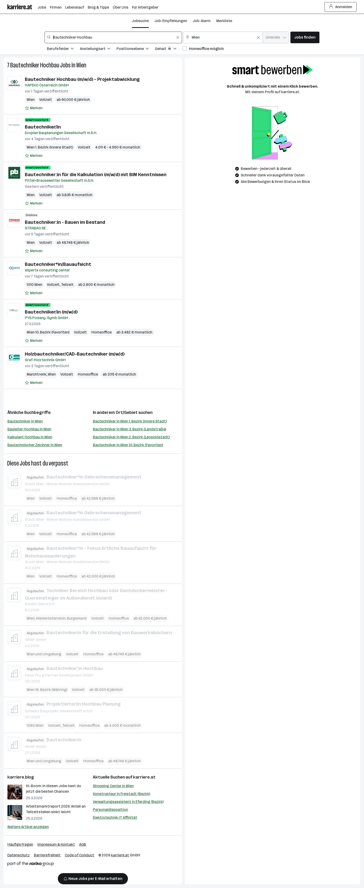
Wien (81, 65)
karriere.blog (20, 777)
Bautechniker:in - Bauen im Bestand (65, 222)
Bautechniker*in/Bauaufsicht (58, 264)
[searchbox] (113, 37)
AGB (82, 844)
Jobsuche (140, 21)
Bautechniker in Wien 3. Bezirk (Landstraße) (129, 429)
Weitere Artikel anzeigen (28, 827)
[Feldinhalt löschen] (178, 37)
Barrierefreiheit (47, 855)
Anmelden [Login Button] (340, 7)
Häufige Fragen (20, 844)
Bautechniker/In (43, 127)
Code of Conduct (79, 855)
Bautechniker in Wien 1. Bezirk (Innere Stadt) (130, 421)
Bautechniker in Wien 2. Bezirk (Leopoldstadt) (131, 437)
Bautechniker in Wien (25, 421)
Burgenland (77, 618)
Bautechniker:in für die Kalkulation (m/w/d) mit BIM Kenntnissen (95, 174)
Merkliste (224, 21)
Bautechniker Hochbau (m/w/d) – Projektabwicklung (82, 79)
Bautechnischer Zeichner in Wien (34, 445)
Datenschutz (18, 855)
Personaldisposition (110, 809)
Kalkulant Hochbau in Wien (29, 437)
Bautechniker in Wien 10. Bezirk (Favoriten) (128, 445)
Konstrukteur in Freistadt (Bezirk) (121, 794)
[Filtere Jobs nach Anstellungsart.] (98, 49)
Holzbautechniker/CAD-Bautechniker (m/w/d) (74, 354)
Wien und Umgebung (44, 654)
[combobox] (113, 37)
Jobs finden (304, 37)
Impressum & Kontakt (56, 844)
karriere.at (144, 777)
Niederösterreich (50, 618)
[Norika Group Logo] (30, 865)
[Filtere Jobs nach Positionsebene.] (136, 49)
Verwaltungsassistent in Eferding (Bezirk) (128, 801)
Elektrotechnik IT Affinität (115, 817)
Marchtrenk (36, 374)
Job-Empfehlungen (170, 21)
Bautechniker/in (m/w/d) (51, 312)
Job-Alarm (202, 21)
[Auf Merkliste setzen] (33, 108)
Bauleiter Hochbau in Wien (29, 429)
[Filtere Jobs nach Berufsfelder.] (63, 49)
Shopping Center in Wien (113, 786)
